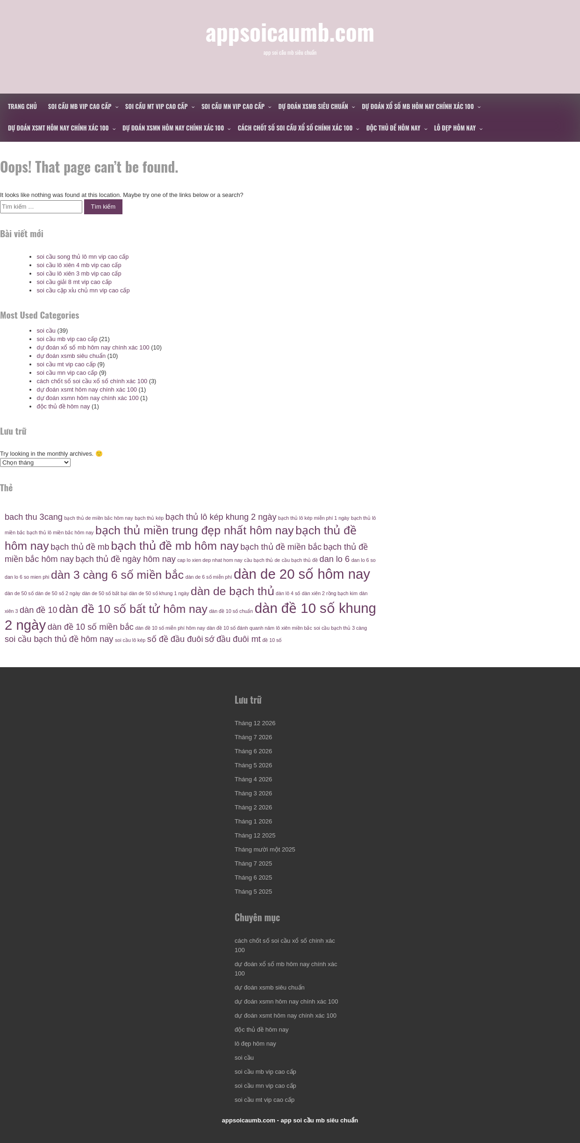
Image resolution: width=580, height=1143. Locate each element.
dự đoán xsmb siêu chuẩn (313, 106)
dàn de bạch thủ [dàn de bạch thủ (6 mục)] (232, 591)
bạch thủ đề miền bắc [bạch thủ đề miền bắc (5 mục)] (281, 547)
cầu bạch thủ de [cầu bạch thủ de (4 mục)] (262, 560)
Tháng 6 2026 (253, 751)
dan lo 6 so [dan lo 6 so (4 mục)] (363, 560)
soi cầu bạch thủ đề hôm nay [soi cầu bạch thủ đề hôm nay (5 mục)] (59, 639)
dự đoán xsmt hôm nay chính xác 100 (58, 127)
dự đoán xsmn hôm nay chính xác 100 (173, 127)
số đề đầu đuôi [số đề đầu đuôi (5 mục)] (175, 639)
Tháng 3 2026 (253, 793)
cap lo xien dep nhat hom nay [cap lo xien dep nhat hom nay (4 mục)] (209, 560)
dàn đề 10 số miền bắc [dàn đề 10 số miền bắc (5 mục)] (91, 627)
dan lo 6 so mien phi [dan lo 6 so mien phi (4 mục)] (27, 577)
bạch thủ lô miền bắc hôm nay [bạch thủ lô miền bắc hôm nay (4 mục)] (60, 532)
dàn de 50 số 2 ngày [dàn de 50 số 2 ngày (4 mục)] (57, 593)
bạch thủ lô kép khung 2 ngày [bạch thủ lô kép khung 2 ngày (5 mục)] (221, 517)
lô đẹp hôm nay (455, 127)
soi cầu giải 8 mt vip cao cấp (73, 281)
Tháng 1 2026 (253, 821)
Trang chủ (22, 106)
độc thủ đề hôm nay (393, 127)
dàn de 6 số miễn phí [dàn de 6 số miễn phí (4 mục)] (209, 577)
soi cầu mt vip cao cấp (156, 106)
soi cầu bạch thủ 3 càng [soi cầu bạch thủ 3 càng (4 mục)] (340, 628)
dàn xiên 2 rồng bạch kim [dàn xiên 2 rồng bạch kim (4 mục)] (330, 593)
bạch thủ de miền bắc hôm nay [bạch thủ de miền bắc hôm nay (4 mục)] (98, 518)
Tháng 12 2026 (255, 723)
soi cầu (45, 330)
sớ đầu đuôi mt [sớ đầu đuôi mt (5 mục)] (233, 639)
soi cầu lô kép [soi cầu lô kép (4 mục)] (130, 640)
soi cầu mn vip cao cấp (233, 106)
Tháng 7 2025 (253, 863)
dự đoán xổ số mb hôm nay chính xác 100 (418, 106)
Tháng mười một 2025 (265, 849)
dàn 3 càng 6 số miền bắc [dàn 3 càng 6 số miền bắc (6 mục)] (117, 574)
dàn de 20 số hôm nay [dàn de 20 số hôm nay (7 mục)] (302, 574)
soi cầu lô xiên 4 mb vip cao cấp (78, 265)
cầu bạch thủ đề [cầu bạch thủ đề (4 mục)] (300, 560)
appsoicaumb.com (290, 31)
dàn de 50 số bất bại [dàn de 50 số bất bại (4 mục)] (104, 593)
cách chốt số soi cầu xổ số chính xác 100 (295, 127)
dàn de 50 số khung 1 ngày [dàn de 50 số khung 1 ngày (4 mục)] (159, 593)
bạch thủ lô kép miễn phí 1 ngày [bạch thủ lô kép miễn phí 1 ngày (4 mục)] (313, 518)
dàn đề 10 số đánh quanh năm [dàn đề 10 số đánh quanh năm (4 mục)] (240, 628)
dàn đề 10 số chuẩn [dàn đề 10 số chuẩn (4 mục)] (231, 611)
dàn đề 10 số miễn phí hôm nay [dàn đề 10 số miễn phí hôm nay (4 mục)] (170, 628)
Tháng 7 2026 (253, 737)
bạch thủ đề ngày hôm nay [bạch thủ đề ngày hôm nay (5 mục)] (126, 559)
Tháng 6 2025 (253, 877)
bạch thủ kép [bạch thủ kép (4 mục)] (149, 518)
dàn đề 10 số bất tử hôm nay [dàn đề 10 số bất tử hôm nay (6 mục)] (133, 609)
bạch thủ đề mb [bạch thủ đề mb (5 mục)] (79, 547)
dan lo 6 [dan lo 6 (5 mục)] (335, 559)
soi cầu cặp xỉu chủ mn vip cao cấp (82, 290)
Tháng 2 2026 (253, 807)
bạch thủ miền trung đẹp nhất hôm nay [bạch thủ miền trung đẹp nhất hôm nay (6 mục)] (194, 530)
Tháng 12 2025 (255, 835)
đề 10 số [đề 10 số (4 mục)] (271, 640)
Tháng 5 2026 (253, 765)
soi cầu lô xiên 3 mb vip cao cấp (78, 273)
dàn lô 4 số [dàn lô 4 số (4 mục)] (288, 593)
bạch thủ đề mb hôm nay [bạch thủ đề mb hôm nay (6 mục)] (174, 545)
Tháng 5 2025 (253, 891)
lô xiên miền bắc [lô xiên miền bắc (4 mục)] (294, 628)
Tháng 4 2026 (253, 779)
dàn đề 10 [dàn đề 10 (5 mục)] (38, 610)
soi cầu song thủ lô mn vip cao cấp (82, 256)
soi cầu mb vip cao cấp (80, 106)
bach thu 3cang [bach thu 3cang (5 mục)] (34, 517)
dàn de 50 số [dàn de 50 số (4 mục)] (19, 593)
